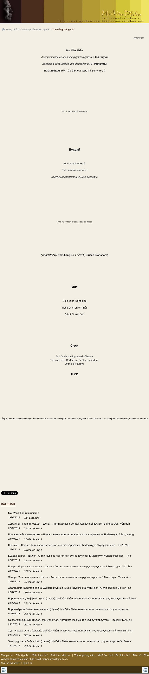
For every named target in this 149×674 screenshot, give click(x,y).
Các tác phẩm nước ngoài (34, 29)
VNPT (17, 663)
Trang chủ (11, 29)
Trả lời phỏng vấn (84, 655)
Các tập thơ (22, 655)
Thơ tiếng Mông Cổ (63, 29)
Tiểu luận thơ (40, 655)
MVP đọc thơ (105, 655)
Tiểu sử (137, 655)
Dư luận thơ (123, 655)
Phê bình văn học (61, 655)
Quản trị (27, 663)
